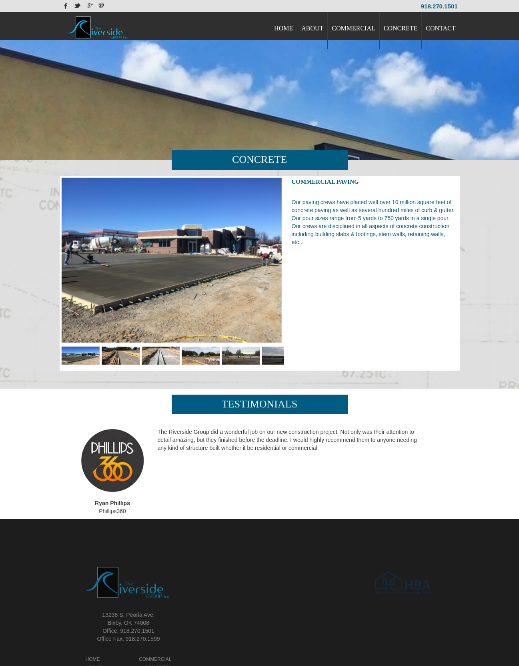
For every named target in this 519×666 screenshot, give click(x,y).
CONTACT (440, 28)
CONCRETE (400, 28)
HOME (283, 28)
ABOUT (312, 28)
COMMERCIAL (353, 28)
